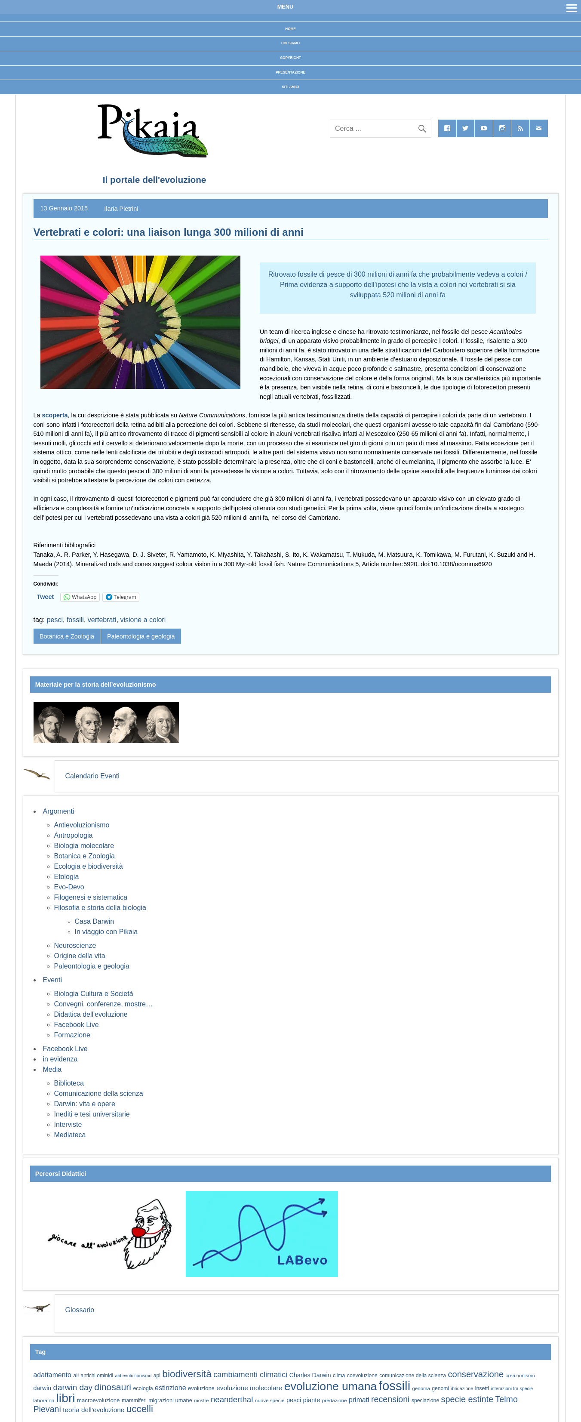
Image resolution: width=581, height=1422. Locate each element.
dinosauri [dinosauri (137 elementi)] (112, 1387)
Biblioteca (69, 1083)
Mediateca (70, 1134)
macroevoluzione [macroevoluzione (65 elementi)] (98, 1400)
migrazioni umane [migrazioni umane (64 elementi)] (170, 1400)
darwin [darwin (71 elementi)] (43, 1388)
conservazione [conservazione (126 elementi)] (476, 1374)
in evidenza (60, 1059)
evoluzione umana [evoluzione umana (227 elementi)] (330, 1386)
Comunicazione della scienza (98, 1093)
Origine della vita (79, 955)
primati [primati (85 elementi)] (359, 1399)
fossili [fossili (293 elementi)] (394, 1386)
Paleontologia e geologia (141, 636)
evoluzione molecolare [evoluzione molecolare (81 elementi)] (249, 1387)
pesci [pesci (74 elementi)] (293, 1400)
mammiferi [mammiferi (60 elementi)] (134, 1400)
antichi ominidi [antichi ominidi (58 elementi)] (97, 1376)
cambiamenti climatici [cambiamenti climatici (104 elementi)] (250, 1374)
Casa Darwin (94, 921)
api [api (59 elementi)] (157, 1376)
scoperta (55, 415)
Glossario (80, 1310)
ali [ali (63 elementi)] (76, 1375)
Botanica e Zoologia (67, 636)
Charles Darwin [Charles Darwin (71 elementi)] (310, 1375)
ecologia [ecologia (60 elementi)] (143, 1388)
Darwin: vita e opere (84, 1103)
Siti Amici (290, 87)
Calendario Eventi (92, 776)
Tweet (45, 596)
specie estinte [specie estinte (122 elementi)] (467, 1399)
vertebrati (102, 619)
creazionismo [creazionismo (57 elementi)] (520, 1375)
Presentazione (290, 72)
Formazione (72, 1035)
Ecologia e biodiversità (88, 866)
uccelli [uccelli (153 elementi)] (139, 1408)
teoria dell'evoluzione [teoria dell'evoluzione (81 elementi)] (93, 1409)
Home (290, 29)
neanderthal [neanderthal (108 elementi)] (232, 1399)
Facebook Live (76, 1024)
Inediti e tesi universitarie (92, 1114)
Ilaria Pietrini (121, 208)
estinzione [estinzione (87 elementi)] (170, 1387)
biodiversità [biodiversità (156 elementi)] (186, 1374)
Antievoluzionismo (82, 825)
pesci (55, 619)
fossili (75, 619)
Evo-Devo (69, 887)
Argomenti (58, 811)
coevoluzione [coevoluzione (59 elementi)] (362, 1376)
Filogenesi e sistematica (91, 897)
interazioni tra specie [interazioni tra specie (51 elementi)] (512, 1388)
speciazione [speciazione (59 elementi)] (425, 1400)
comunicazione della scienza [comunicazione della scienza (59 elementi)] (412, 1376)
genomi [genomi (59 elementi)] (440, 1388)
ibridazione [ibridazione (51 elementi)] (462, 1388)
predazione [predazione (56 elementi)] (334, 1400)
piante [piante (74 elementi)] (311, 1400)
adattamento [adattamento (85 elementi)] (52, 1375)
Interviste (68, 1124)
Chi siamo (290, 43)
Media (52, 1069)
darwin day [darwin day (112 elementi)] (72, 1387)
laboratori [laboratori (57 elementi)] (44, 1400)
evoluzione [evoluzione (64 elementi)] (201, 1388)
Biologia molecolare (84, 845)
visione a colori (143, 619)
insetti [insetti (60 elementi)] (482, 1388)
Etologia (66, 876)
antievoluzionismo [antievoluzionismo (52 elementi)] (133, 1375)
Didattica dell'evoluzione (91, 1014)
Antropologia (73, 835)
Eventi (52, 980)
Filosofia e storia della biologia (100, 907)
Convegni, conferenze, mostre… (103, 1004)
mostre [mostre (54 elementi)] (201, 1400)
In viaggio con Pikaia (106, 931)
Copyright (290, 58)
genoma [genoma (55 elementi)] (421, 1388)
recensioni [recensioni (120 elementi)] (390, 1399)
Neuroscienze (75, 945)
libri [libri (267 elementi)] (65, 1398)
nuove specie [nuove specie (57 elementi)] (270, 1400)
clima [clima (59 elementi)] (339, 1376)
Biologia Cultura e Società (93, 993)
